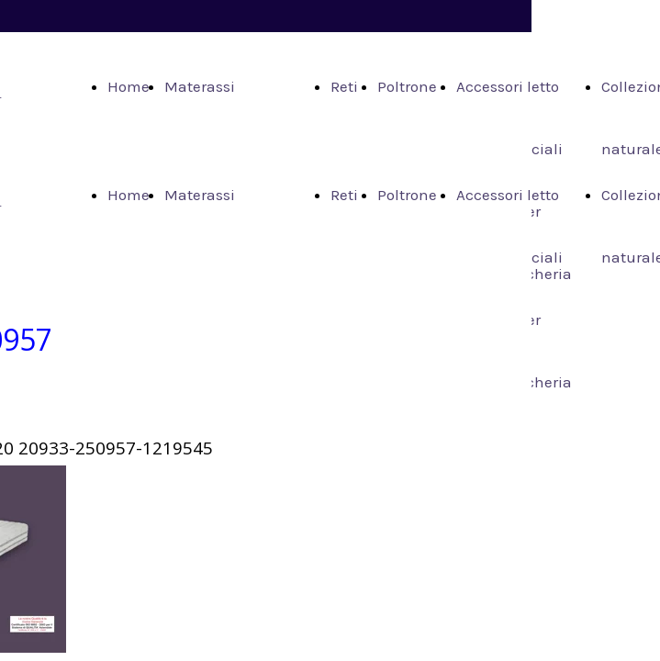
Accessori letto (507, 86)
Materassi (199, 86)
